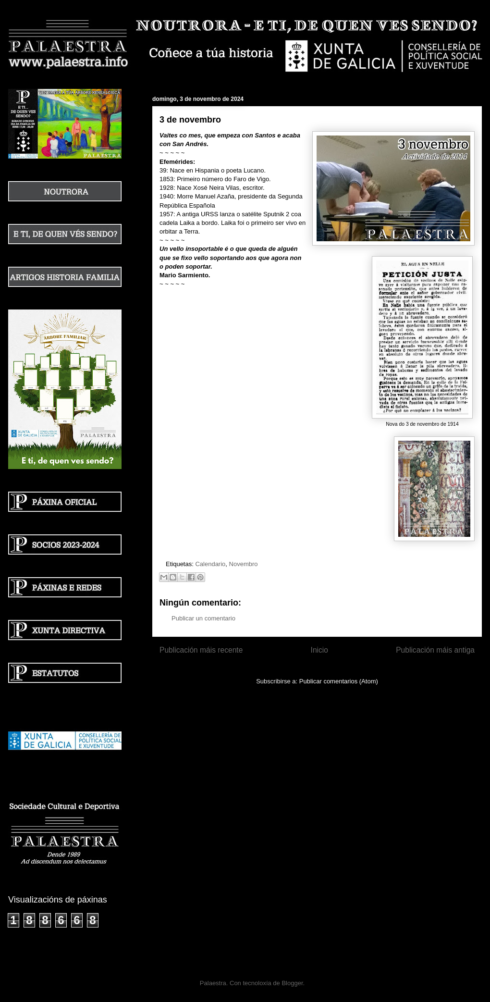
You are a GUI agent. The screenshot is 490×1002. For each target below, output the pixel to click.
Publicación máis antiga (435, 650)
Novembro (243, 564)
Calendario (210, 564)
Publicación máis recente (201, 650)
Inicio (319, 650)
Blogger (292, 983)
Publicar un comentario (203, 618)
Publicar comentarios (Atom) (338, 681)
